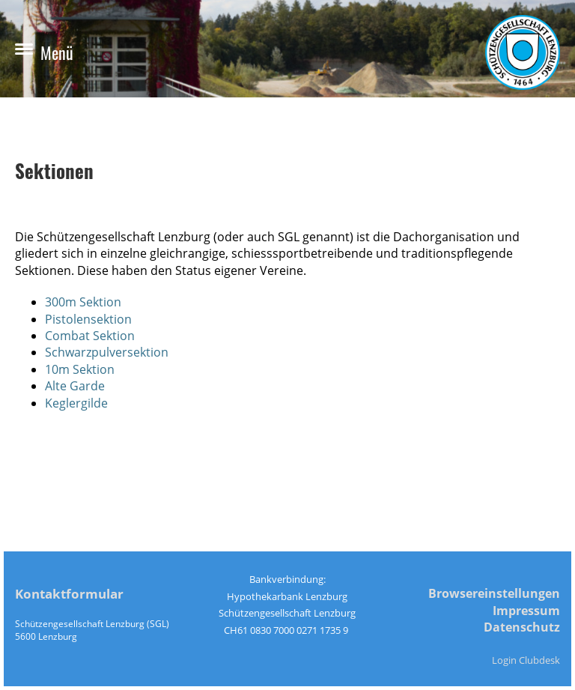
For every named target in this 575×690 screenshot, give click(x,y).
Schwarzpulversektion (106, 352)
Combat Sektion (90, 335)
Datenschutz (522, 627)
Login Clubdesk (526, 660)
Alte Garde (75, 386)
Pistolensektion (88, 319)
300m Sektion (83, 302)
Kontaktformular (69, 593)
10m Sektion (80, 369)
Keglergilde (76, 403)
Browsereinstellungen (494, 593)
